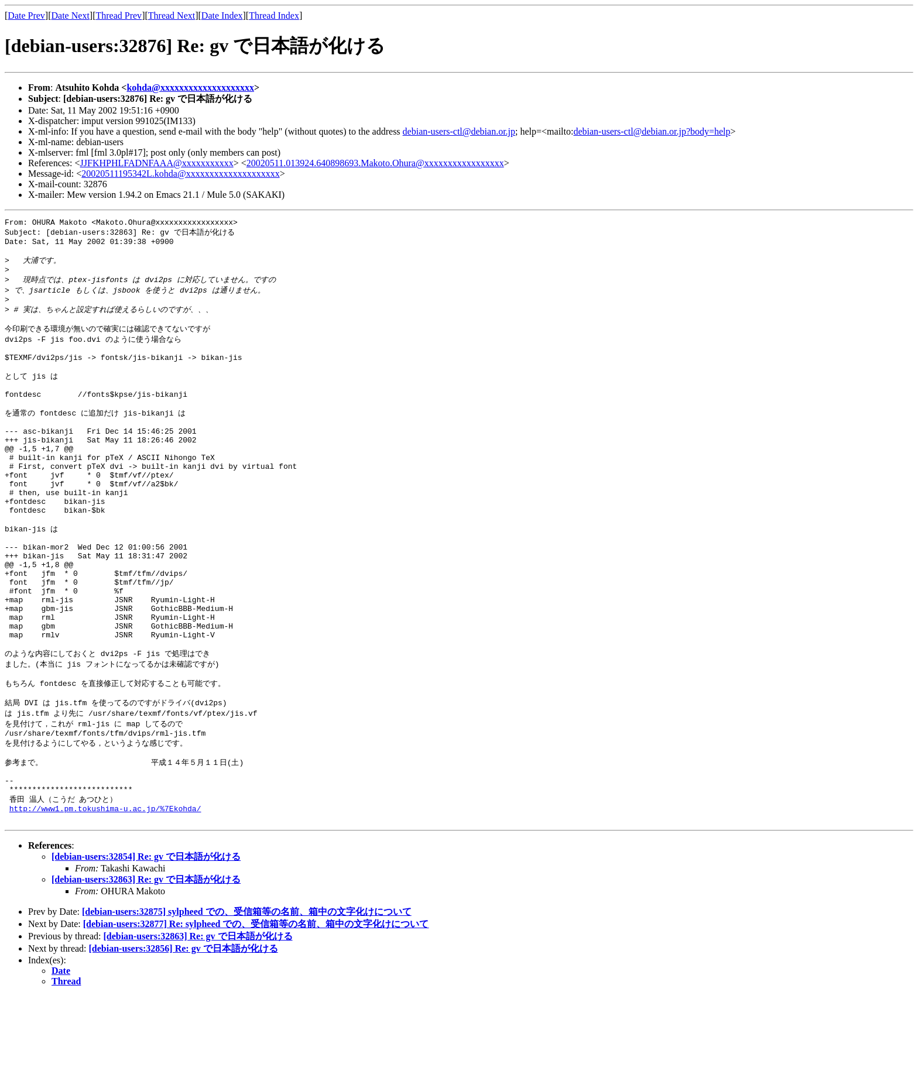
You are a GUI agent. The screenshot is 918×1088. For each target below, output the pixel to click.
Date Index (222, 15)
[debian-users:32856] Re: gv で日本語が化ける (183, 1040)
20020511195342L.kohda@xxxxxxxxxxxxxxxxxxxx (180, 174)
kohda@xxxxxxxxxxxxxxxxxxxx (190, 87)
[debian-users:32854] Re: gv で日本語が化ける (146, 948)
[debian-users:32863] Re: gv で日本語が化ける (146, 971)
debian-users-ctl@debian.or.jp (459, 131)
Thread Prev (118, 15)
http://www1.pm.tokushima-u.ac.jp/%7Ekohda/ (105, 898)
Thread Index (274, 15)
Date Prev (26, 15)
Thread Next (171, 15)
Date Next (71, 15)
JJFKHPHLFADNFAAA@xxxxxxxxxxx (157, 163)
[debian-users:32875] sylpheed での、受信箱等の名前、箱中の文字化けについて (247, 1003)
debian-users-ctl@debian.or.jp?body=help (651, 131)
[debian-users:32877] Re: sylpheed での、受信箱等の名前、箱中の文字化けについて (256, 1016)
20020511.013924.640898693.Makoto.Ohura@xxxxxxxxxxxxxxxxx (375, 163)
